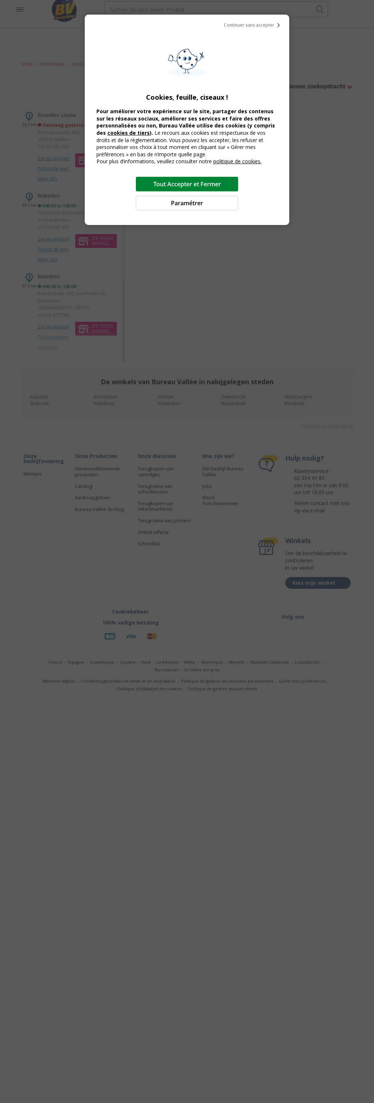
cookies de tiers (128, 132)
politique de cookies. (237, 161)
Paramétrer (187, 203)
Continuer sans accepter (253, 25)
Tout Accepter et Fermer (187, 184)
